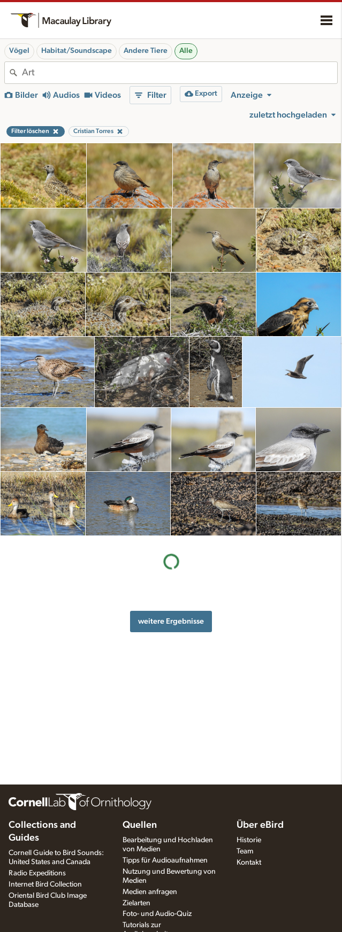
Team (245, 851)
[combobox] (179, 72)
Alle (186, 51)
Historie (249, 840)
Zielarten (136, 903)
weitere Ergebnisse (171, 621)
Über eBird (260, 825)
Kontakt (249, 862)
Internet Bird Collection (45, 884)
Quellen (140, 825)
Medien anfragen (150, 892)
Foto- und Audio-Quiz (157, 914)
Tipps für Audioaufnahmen (165, 860)
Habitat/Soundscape (76, 51)
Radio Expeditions (37, 873)
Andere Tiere (146, 51)
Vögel (19, 51)
